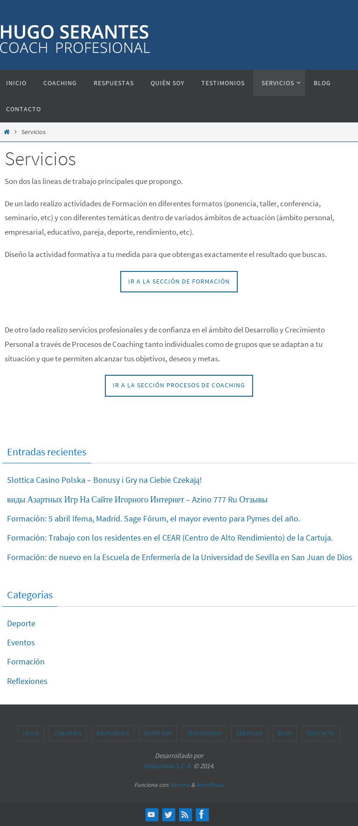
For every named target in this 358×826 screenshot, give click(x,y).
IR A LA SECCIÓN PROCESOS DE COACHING (179, 385)
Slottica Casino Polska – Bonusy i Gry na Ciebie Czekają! (104, 479)
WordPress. (210, 785)
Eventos (21, 642)
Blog (285, 733)
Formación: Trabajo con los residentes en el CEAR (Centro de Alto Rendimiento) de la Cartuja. (170, 537)
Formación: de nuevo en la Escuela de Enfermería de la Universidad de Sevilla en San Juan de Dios (179, 557)
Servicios (249, 733)
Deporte (21, 623)
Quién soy (158, 733)
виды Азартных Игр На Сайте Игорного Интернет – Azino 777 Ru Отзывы (137, 499)
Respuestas (112, 733)
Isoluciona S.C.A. (167, 765)
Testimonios (204, 733)
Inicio (31, 733)
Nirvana (180, 785)
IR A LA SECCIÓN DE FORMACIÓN (179, 281)
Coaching (68, 733)
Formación (26, 661)
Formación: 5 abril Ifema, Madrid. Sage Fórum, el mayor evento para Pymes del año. (153, 518)
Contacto (321, 733)
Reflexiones (27, 681)
